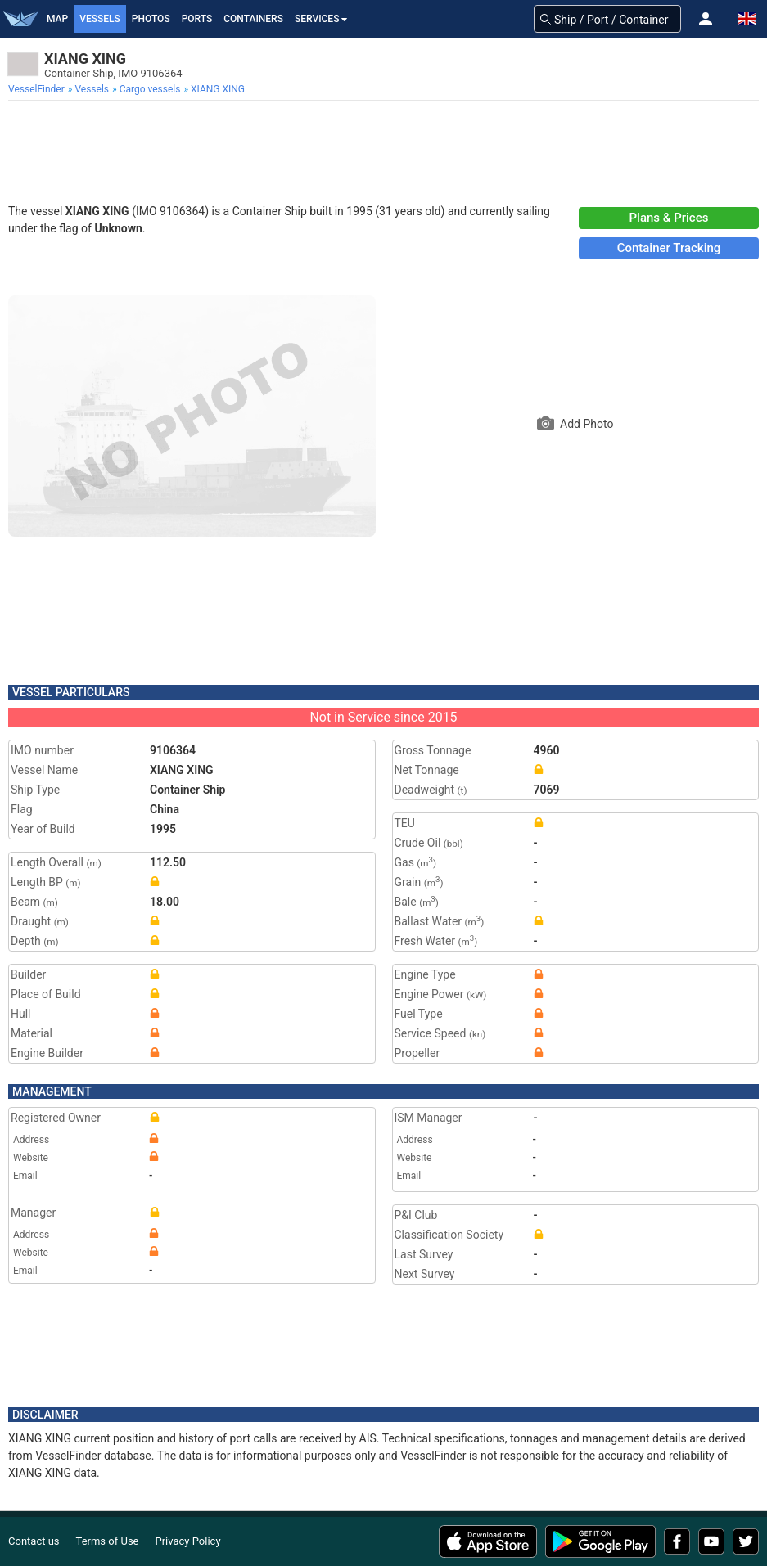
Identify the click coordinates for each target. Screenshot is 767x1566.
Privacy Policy (188, 1541)
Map (57, 19)
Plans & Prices (669, 217)
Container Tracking (669, 248)
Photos (151, 19)
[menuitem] (38, 89)
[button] (705, 19)
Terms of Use (107, 1541)
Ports (197, 19)
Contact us (34, 1541)
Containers (253, 19)
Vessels (99, 19)
